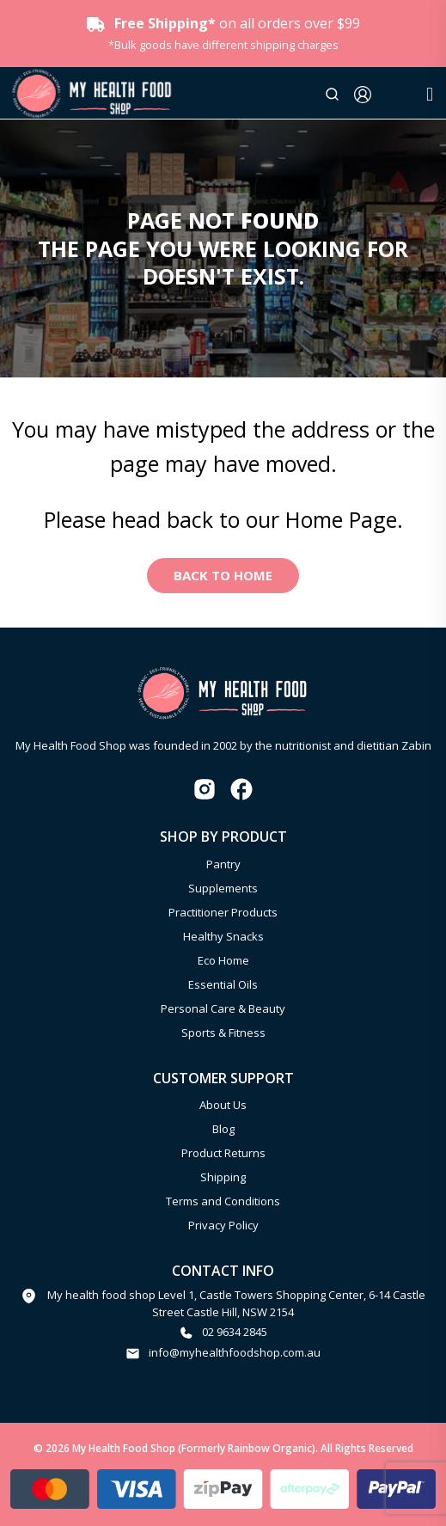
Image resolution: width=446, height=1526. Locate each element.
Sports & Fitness (223, 1032)
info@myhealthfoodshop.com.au (235, 1352)
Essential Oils (223, 984)
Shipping (223, 1177)
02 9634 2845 (234, 1331)
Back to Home (223, 575)
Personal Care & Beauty (223, 1008)
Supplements (223, 888)
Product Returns (223, 1153)
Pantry (223, 864)
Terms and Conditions (223, 1201)
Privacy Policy (223, 1225)
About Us (223, 1104)
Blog (223, 1129)
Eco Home (223, 960)
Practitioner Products (223, 912)
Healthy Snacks (223, 936)
